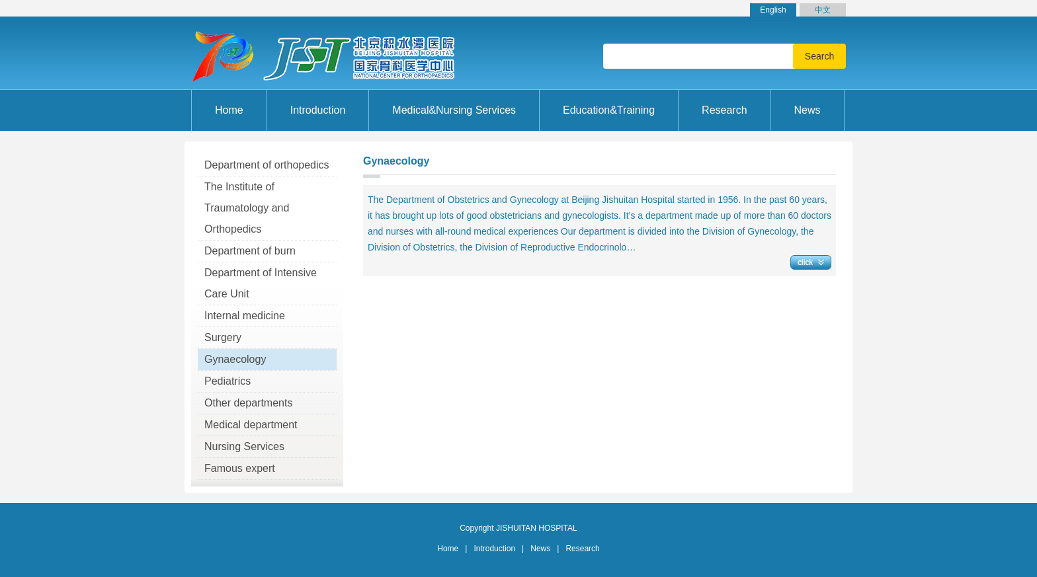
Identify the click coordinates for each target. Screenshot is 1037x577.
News (540, 548)
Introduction (494, 548)
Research (582, 548)
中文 (823, 10)
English (773, 10)
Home (229, 110)
